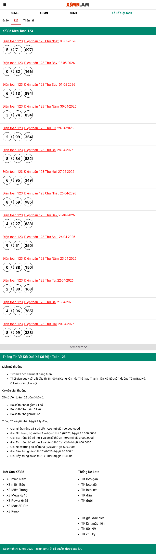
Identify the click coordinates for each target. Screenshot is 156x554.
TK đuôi (87, 501)
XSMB (14, 13)
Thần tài (28, 20)
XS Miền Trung (17, 490)
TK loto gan (89, 479)
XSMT (73, 13)
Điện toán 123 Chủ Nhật (41, 41)
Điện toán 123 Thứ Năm (41, 106)
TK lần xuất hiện (93, 523)
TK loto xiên (89, 485)
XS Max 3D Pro (17, 506)
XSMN (44, 13)
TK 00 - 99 (88, 529)
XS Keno (12, 511)
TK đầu (86, 495)
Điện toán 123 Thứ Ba (40, 150)
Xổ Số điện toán (122, 13)
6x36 (5, 20)
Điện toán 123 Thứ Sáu (40, 84)
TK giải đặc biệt (92, 518)
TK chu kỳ (88, 534)
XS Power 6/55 (17, 501)
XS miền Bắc (15, 485)
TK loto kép (89, 490)
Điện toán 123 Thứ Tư (40, 128)
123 (16, 20)
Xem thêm (78, 347)
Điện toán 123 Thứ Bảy (40, 63)
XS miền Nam (16, 479)
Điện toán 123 (13, 41)
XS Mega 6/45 (16, 495)
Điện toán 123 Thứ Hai (40, 172)
